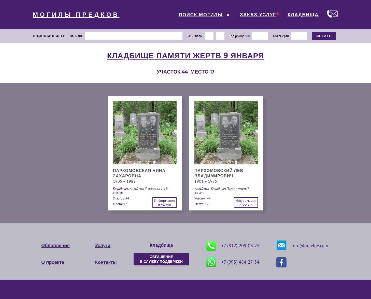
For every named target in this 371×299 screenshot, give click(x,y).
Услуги (102, 246)
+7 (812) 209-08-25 (233, 246)
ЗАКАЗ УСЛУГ (258, 15)
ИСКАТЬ (324, 36)
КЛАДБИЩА (303, 15)
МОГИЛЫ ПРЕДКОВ (76, 15)
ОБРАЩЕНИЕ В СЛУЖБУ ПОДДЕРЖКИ (161, 259)
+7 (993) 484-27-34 (232, 262)
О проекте (52, 262)
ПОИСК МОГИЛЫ (201, 15)
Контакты (106, 262)
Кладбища (161, 245)
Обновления (55, 246)
